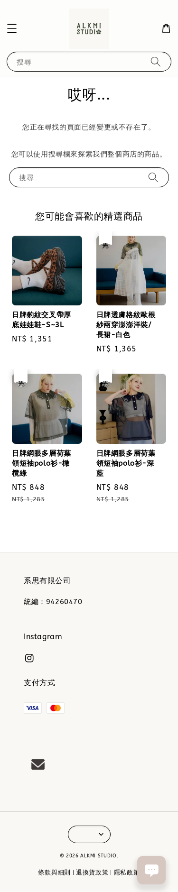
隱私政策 (127, 872)
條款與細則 (54, 872)
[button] (11, 28)
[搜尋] (156, 61)
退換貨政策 (92, 872)
